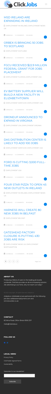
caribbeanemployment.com (20, 299)
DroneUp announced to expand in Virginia (23, 118)
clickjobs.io (7, 296)
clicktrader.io (16, 296)
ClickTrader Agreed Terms (12, 361)
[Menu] (46, 4)
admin (30, 35)
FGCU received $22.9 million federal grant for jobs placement (25, 69)
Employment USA (33, 77)
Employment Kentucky (16, 103)
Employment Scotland (16, 51)
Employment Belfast (15, 218)
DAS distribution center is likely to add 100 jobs (25, 141)
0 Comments (19, 35)
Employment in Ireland (17, 26)
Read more (45, 37)
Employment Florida (15, 77)
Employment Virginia (31, 125)
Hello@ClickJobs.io (10, 324)
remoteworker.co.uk (11, 301)
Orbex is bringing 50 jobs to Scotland (23, 44)
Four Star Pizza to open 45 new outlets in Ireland (25, 186)
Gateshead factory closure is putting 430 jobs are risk (21, 236)
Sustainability (8, 364)
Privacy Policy (8, 357)
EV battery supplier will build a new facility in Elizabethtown (24, 94)
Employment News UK (16, 244)
